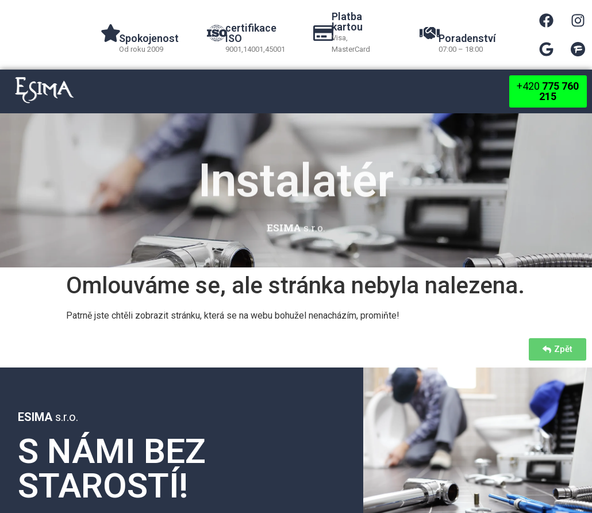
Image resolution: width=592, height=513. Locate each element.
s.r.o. (48, 417)
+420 (548, 91)
